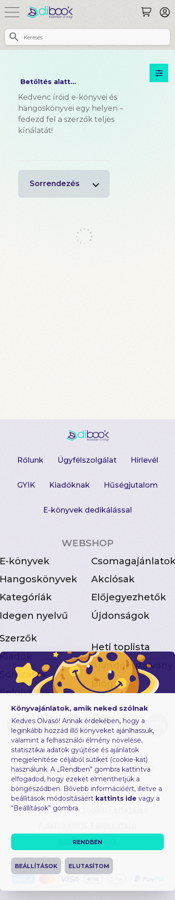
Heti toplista (120, 646)
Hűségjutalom (131, 485)
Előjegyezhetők (128, 597)
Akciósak (113, 579)
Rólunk (30, 460)
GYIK (26, 485)
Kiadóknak (69, 485)
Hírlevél (144, 460)
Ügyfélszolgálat (87, 460)
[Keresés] (146, 12)
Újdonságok (120, 615)
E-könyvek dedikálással (87, 510)
